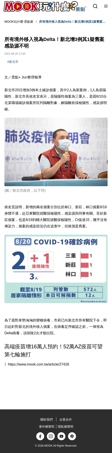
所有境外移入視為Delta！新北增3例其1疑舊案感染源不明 (72, 22)
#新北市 (12, 61)
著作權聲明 (46, 426)
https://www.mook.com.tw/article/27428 (38, 364)
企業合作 (65, 419)
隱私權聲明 (65, 426)
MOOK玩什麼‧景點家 (18, 21)
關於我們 (46, 419)
